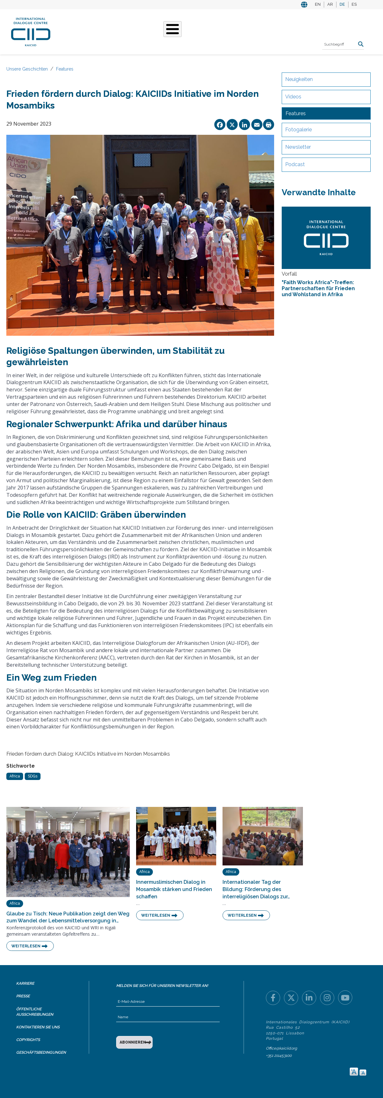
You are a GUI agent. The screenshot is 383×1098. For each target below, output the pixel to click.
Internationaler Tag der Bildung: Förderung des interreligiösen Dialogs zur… (256, 889)
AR (330, 4)
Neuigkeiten (299, 79)
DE (342, 4)
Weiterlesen (26, 946)
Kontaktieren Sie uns (38, 1027)
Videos (293, 97)
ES (354, 4)
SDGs (32, 776)
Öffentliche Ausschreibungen (34, 1012)
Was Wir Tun (117, 31)
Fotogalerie (298, 130)
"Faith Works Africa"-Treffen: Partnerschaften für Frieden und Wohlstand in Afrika (318, 288)
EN (318, 4)
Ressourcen (272, 31)
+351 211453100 (279, 1055)
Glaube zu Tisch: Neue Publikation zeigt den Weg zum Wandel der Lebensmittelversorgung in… (67, 917)
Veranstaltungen (226, 31)
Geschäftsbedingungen (41, 1052)
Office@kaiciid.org (281, 1048)
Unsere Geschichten (168, 31)
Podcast (295, 164)
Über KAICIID (79, 31)
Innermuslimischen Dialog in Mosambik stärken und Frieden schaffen (174, 889)
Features (64, 69)
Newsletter (298, 147)
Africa (14, 776)
